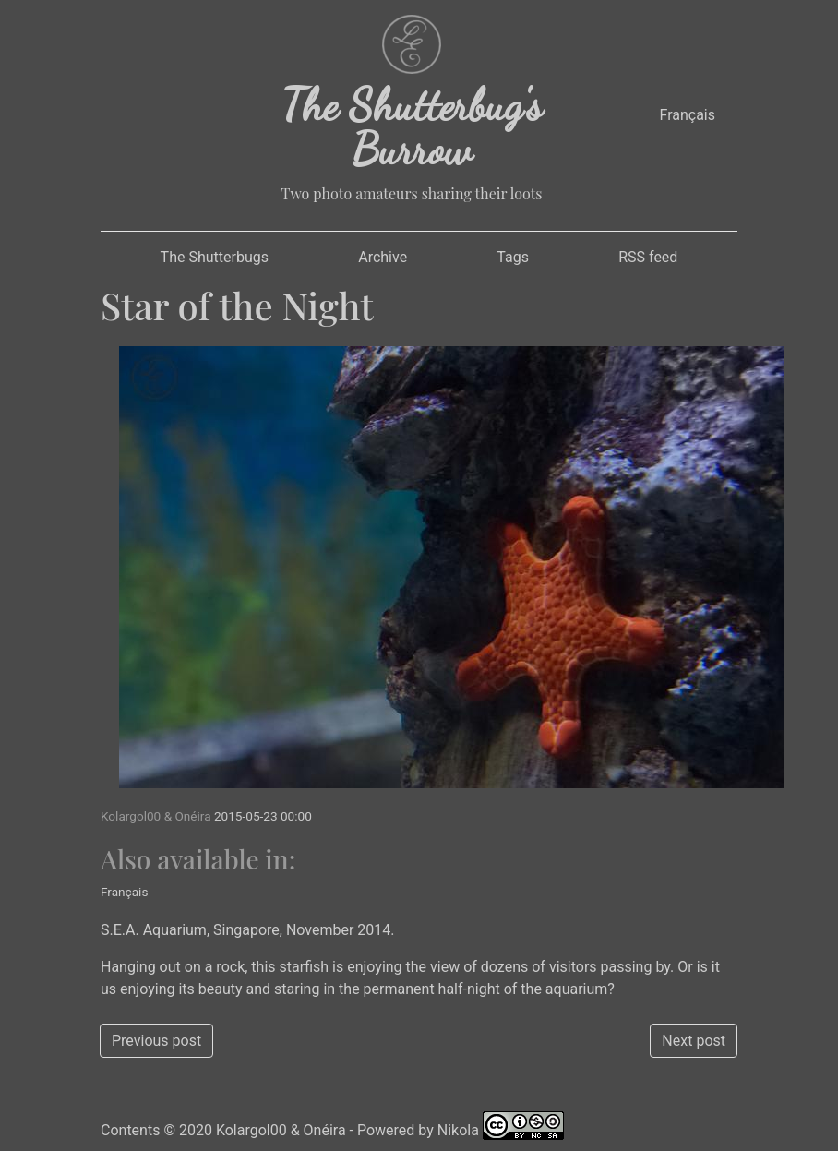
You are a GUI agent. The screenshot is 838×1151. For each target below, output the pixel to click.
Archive (382, 257)
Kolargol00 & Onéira (281, 1130)
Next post (693, 1040)
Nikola (458, 1130)
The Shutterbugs (215, 257)
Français (687, 115)
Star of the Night (237, 305)
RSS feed (647, 257)
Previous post (156, 1040)
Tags (513, 257)
